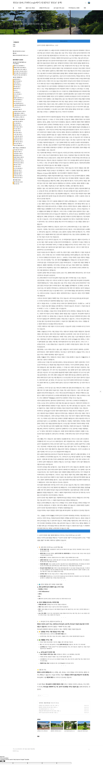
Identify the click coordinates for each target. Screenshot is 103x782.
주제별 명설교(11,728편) (19, 113)
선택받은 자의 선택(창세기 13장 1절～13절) (48, 705)
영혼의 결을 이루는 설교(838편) (20, 73)
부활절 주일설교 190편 (19, 157)
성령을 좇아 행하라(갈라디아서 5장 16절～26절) (49, 710)
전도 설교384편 (17, 123)
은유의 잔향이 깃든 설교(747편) (20, 71)
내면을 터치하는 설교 (44, 8)
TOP (89, 749)
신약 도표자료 (17, 92)
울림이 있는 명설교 (30, 8)
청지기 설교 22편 (18, 132)
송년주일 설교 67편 (18, 177)
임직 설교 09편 (17, 128)
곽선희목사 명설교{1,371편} (20, 111)
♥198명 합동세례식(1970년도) (19, 51)
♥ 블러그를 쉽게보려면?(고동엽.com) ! (20, 55)
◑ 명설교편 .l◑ (17, 109)
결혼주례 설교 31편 (18, 140)
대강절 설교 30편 (18, 170)
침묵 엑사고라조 (17, 84)
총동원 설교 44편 (18, 125)
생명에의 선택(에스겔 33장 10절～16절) (47, 707)
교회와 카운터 (17, 83)
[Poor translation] (3, 761)
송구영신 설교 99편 (18, 175)
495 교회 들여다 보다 (18, 103)
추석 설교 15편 (17, 166)
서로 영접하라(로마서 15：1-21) (46, 709)
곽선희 (19, 8)
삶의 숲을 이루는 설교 (59, 8)
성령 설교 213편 (17, 164)
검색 (86, 3)
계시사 (15, 90)
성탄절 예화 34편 (18, 174)
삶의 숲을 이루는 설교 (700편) (20, 69)
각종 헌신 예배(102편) (19, 145)
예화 (85, 8)
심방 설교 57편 (17, 130)
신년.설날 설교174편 (18, 149)
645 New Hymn (17, 101)
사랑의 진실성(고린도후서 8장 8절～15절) (48, 712)
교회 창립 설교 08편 (18, 121)
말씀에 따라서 (17, 88)
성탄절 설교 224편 (18, 172)
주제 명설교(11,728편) (74, 8)
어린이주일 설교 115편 (19, 161)
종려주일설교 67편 (18, 155)
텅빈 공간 (16, 183)
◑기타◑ (41, 703)
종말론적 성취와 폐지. (18, 97)
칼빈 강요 (16, 96)
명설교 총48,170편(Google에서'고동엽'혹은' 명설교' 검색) (37, 3)
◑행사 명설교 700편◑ (19, 119)
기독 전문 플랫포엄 (18, 99)
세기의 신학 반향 (17, 94)
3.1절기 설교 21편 (18, 134)
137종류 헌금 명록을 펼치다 (20, 105)
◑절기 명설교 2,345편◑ (19, 147)
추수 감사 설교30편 (18, 168)
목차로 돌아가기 (63, 41)
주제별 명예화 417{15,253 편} (20, 115)
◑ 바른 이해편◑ (17, 77)
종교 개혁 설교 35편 (18, 141)
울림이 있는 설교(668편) (19, 65)
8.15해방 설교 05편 (18, 138)
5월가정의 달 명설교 (18, 159)
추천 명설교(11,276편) (19, 117)
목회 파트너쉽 (17, 86)
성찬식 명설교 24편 (18, 127)
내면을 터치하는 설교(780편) (20, 67)
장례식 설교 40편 (18, 143)
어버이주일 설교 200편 (19, 162)
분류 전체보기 (18, 59)
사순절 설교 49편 (18, 151)
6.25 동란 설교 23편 (18, 136)
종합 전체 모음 (47, 703)
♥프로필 (14, 53)
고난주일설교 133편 (18, 153)
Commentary (17, 107)
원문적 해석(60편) (18, 81)
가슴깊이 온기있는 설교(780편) (20, 75)
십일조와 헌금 (17, 79)
